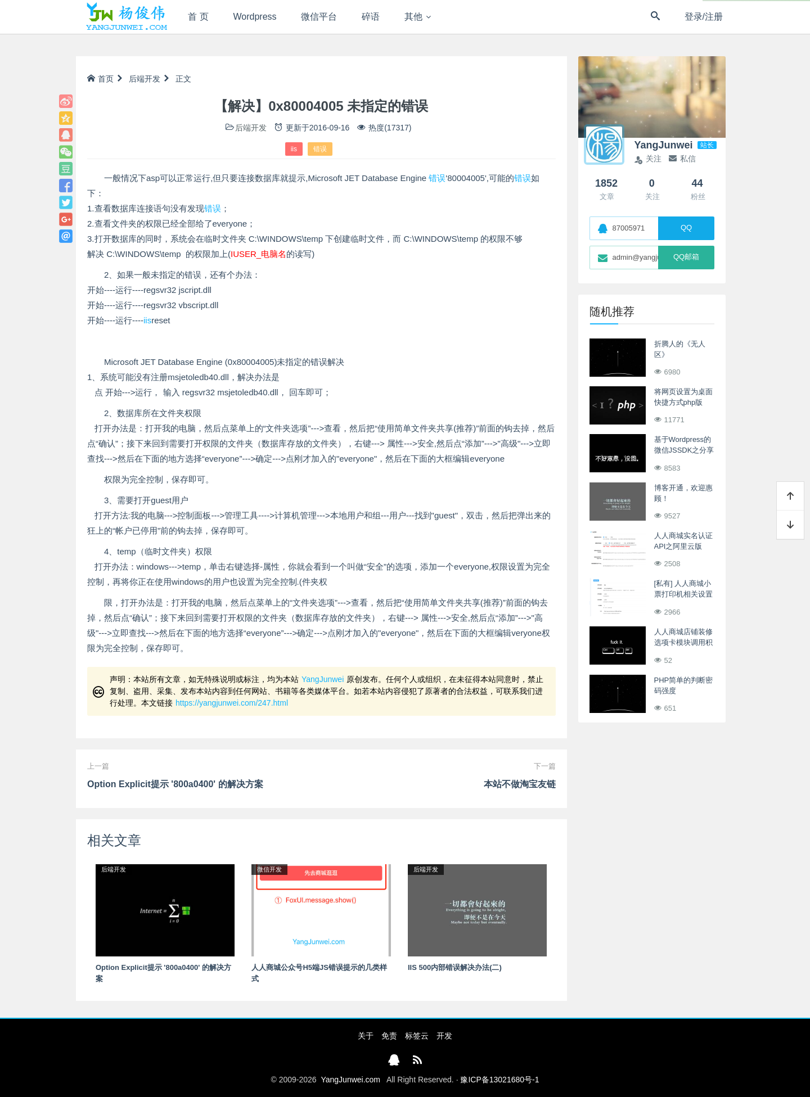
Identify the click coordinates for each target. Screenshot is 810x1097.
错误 (320, 149)
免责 (389, 1035)
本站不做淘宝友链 (520, 784)
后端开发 (144, 78)
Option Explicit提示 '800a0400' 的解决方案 (175, 784)
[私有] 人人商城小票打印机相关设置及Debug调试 (683, 594)
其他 (413, 16)
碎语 (371, 16)
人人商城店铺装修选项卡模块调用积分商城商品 (683, 642)
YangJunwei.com (350, 1079)
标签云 (417, 1035)
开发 (444, 1035)
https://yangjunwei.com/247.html (232, 702)
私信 (682, 158)
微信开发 (269, 869)
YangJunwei (323, 679)
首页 (100, 78)
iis (294, 149)
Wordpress (255, 16)
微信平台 (319, 16)
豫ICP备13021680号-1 (499, 1079)
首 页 (198, 16)
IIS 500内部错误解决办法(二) (455, 967)
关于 (366, 1035)
